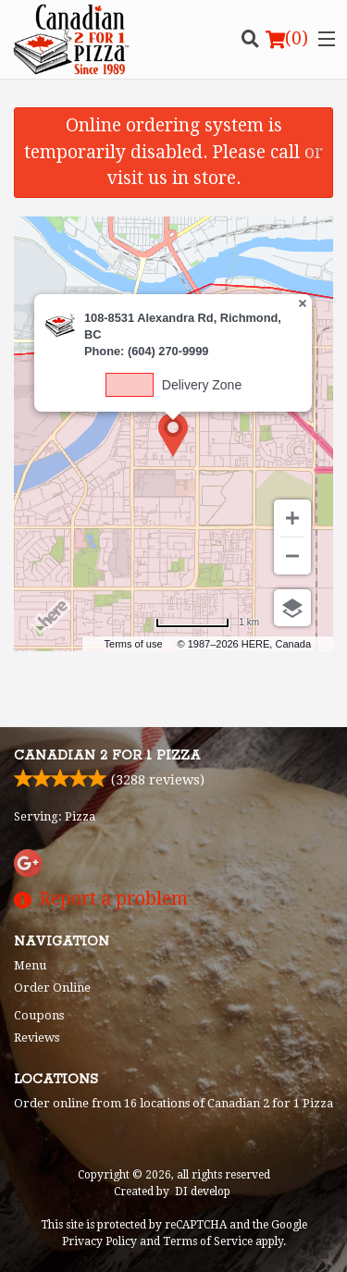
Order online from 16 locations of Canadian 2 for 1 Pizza (173, 1103)
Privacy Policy (99, 1241)
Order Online (52, 987)
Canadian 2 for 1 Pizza (107, 755)
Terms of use (134, 643)
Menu (30, 965)
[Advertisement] (173, 674)
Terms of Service (208, 1241)
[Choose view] (292, 607)
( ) (287, 39)
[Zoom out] (292, 555)
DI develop (202, 1191)
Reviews (36, 1037)
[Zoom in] (292, 518)
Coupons (39, 1015)
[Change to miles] (207, 622)
